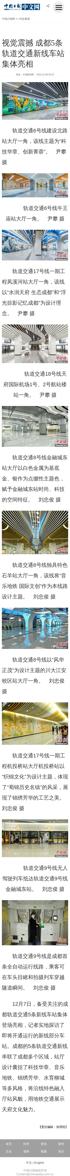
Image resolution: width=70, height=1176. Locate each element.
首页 (9, 1143)
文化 (9, 1151)
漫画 (26, 1151)
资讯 (44, 1143)
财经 (61, 1143)
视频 (44, 1151)
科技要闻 (24, 18)
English (39, 1162)
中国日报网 (8, 18)
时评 (26, 1143)
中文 (29, 1162)
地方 (61, 1151)
